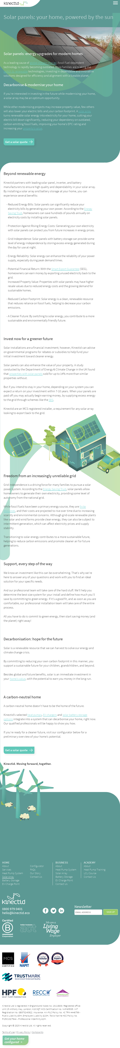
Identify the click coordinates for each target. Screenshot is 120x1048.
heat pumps (34, 715)
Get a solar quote (16, 142)
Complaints (37, 1035)
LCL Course (92, 876)
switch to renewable (16, 71)
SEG (51, 400)
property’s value (33, 128)
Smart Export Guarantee (66, 269)
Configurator (37, 866)
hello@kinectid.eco (16, 916)
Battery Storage (11, 883)
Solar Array (8, 880)
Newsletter (83, 910)
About (5, 866)
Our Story (35, 873)
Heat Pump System (8, 875)
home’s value (18, 679)
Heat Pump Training (92, 871)
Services (7, 870)
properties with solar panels (26, 374)
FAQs (33, 870)
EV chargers (50, 715)
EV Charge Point (11, 887)
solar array (85, 111)
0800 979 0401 (12, 912)
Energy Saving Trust (55, 489)
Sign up (110, 915)
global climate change (43, 63)
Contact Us (36, 877)
